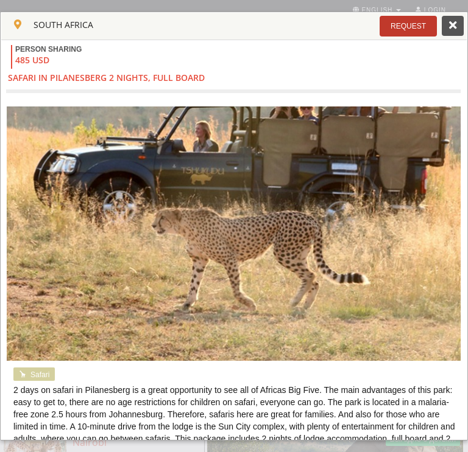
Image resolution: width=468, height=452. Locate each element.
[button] (408, 26)
